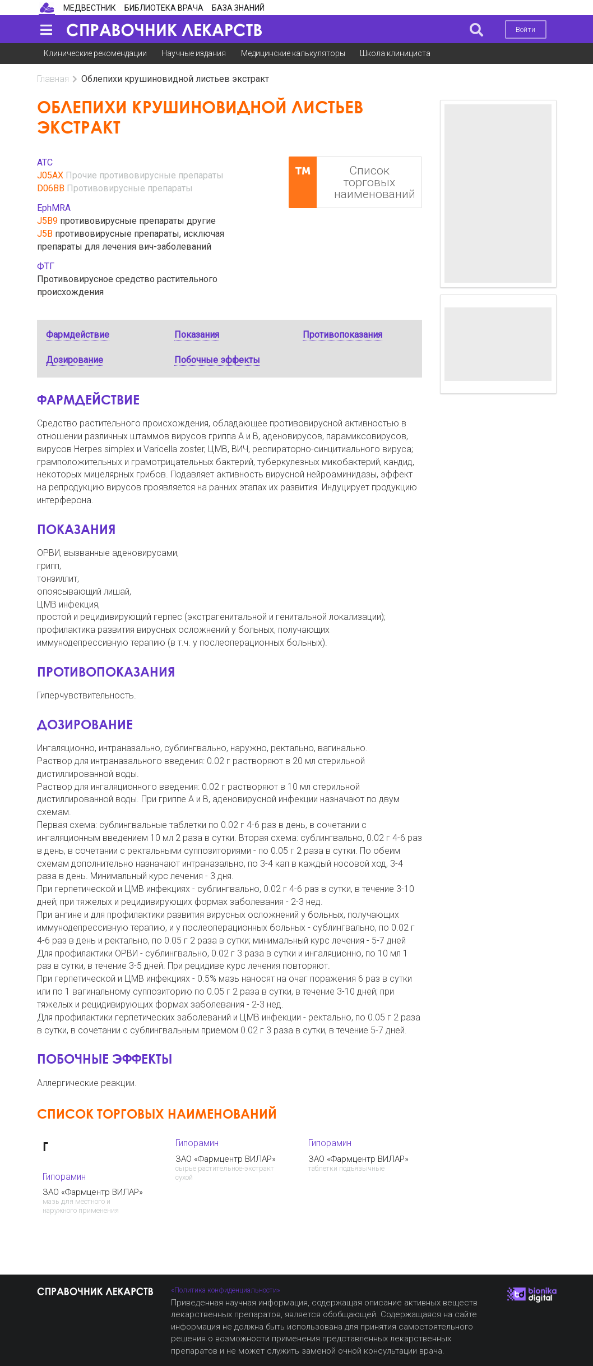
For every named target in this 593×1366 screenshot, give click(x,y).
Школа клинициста (395, 53)
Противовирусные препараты (130, 188)
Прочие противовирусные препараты (145, 175)
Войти (525, 29)
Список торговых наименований (352, 182)
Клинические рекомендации (95, 53)
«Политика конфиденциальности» (225, 1290)
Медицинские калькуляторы (293, 53)
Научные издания (193, 53)
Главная (53, 78)
